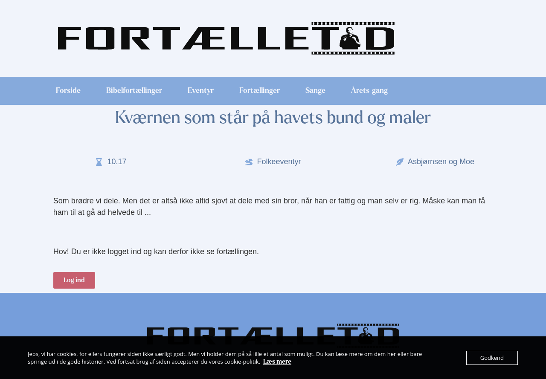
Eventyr (201, 91)
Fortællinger (259, 91)
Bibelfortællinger (134, 91)
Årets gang (369, 91)
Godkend (492, 358)
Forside (68, 91)
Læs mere (277, 361)
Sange (315, 91)
